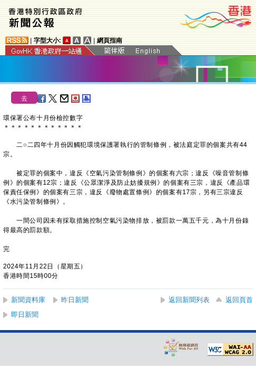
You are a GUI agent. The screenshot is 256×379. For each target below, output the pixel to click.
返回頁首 (239, 300)
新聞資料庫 (28, 300)
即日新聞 (24, 314)
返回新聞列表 (189, 300)
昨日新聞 (74, 300)
